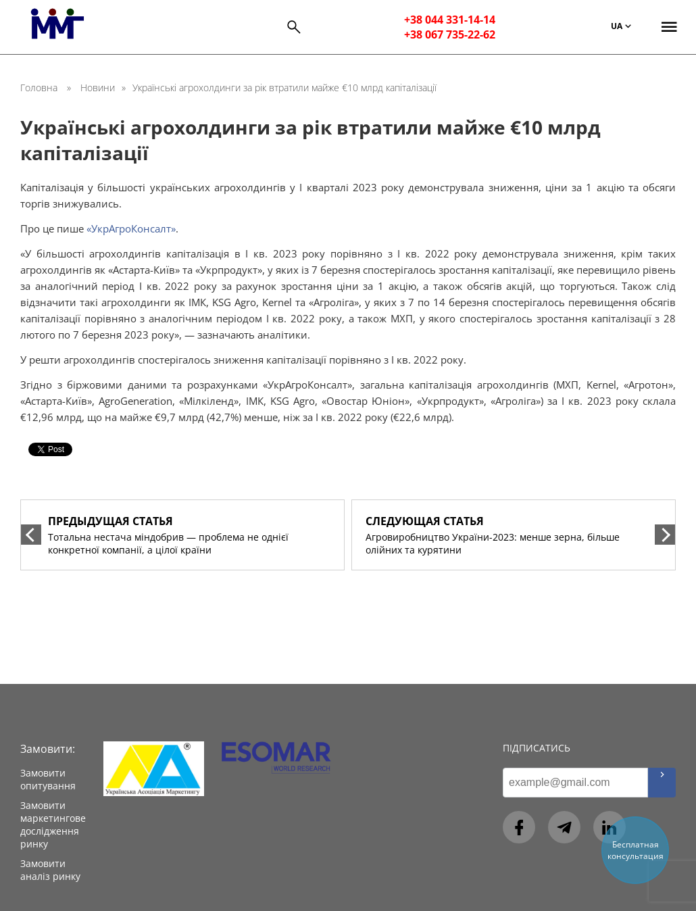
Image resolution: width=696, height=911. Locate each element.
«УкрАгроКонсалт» (131, 228)
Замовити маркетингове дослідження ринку (53, 824)
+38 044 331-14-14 (449, 19)
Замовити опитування (48, 779)
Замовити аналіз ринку (50, 870)
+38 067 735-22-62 (449, 34)
